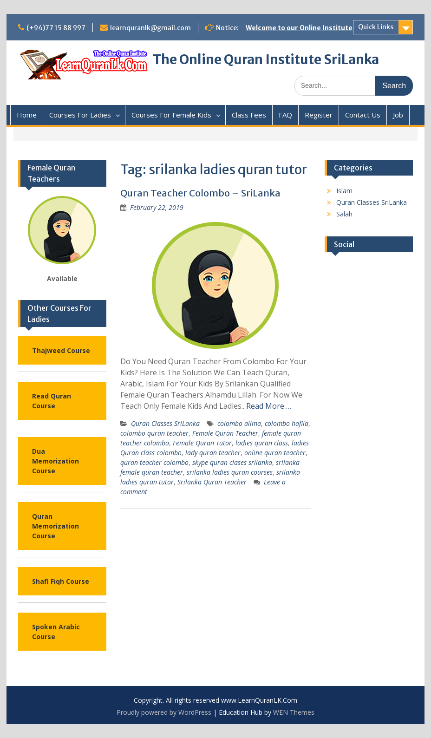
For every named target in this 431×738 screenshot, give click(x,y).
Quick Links (375, 27)
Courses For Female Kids (171, 114)
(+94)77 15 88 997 (55, 28)
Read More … (268, 406)
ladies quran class (261, 442)
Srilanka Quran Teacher (212, 481)
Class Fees (249, 114)
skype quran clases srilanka (232, 462)
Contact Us (362, 114)
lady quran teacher (213, 452)
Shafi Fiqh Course (60, 581)
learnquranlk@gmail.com (150, 28)
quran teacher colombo (154, 462)
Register (319, 114)
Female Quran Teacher (225, 433)
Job (398, 114)
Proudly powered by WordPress (164, 712)
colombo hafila (286, 423)
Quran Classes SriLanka (165, 423)
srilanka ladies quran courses (230, 472)
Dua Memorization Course (55, 461)
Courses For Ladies (80, 114)
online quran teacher (275, 452)
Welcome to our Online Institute (299, 28)
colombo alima (239, 423)
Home (27, 114)
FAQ (285, 114)
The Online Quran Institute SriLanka (266, 59)
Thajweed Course (61, 350)
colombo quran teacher (154, 433)
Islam (344, 190)
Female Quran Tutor (202, 442)
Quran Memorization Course (55, 526)
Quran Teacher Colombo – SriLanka (200, 193)
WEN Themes (293, 712)
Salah (344, 213)
